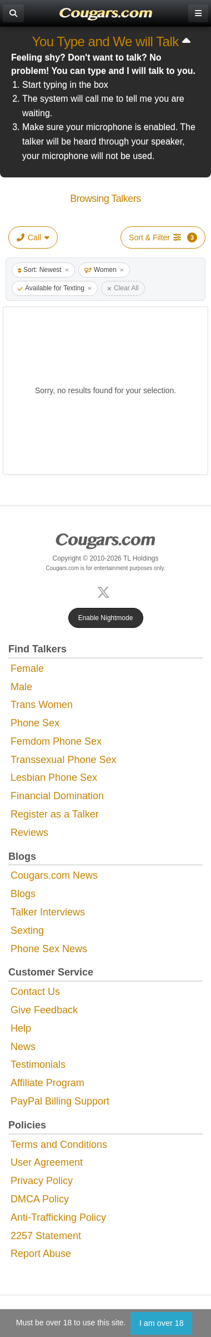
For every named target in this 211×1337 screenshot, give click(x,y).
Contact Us (35, 991)
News (23, 1046)
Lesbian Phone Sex (54, 777)
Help (21, 1028)
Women (104, 270)
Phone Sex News (49, 948)
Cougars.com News (54, 875)
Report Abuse (41, 1253)
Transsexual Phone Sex (63, 759)
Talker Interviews (48, 912)
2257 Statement (46, 1235)
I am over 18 (161, 1323)
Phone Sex (35, 723)
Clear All (123, 288)
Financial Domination (57, 795)
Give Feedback (44, 1010)
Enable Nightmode (105, 618)
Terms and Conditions (59, 1144)
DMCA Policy (40, 1199)
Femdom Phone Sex (56, 741)
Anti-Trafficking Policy (58, 1217)
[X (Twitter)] (105, 590)
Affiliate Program (47, 1082)
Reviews (29, 832)
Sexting (27, 930)
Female (27, 668)
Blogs (23, 893)
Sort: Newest (43, 270)
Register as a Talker (55, 814)
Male (21, 686)
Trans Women (42, 704)
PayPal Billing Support (60, 1101)
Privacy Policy (42, 1180)
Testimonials (38, 1064)
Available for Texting (55, 288)
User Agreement (47, 1162)
